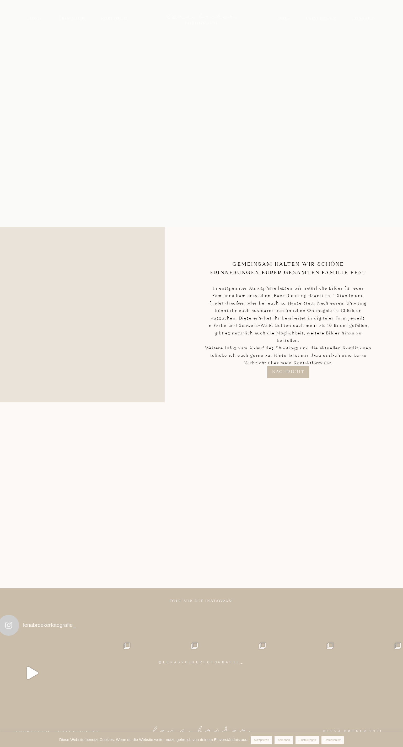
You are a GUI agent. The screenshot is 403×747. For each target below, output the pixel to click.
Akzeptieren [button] (261, 739)
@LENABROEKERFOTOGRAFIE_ (201, 662)
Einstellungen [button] (307, 739)
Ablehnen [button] (284, 739)
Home (35, 18)
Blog (283, 18)
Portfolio (114, 18)
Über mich (71, 18)
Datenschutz (333, 739)
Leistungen (321, 18)
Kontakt (363, 18)
